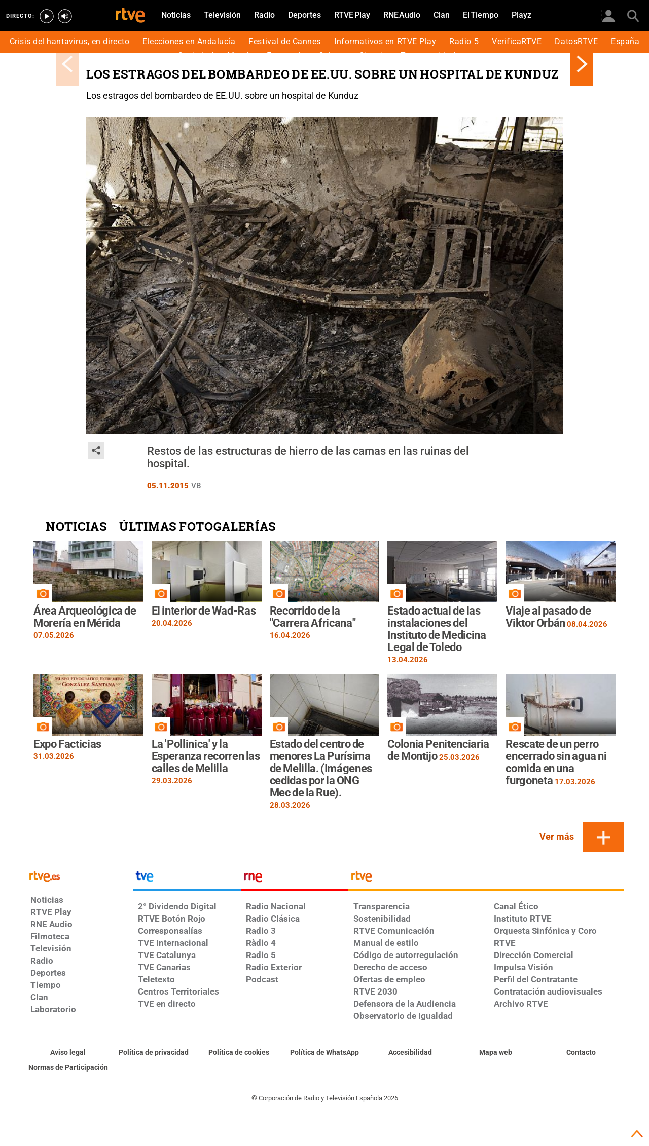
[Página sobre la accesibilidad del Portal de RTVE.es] (410, 1053)
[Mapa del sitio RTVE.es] (495, 1053)
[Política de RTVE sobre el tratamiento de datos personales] (154, 1053)
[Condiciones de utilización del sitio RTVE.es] (68, 1053)
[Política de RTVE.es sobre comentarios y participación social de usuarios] (68, 1068)
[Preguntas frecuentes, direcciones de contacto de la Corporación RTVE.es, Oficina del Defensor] (580, 1053)
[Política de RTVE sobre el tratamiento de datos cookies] (239, 1053)
